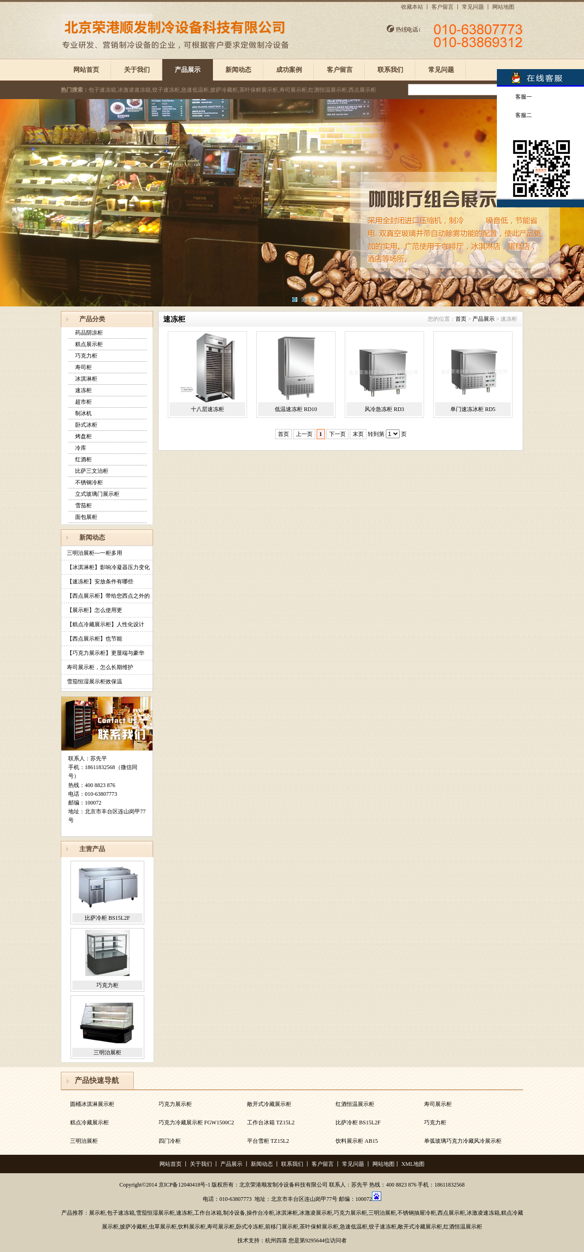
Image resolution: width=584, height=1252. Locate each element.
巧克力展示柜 (175, 1104)
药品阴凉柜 (89, 332)
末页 (358, 434)
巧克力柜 (86, 356)
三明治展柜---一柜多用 (94, 553)
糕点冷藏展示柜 (89, 1122)
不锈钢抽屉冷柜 (416, 1213)
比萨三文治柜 (91, 471)
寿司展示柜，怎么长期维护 (100, 667)
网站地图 (503, 7)
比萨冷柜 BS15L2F (107, 918)
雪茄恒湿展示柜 (155, 1213)
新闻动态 (238, 69)
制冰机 (83, 413)
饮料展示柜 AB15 (357, 1141)
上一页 (304, 434)
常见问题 (473, 7)
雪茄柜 (83, 505)
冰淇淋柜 (86, 379)
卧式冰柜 (86, 425)
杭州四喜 (276, 1240)
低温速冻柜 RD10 (296, 409)
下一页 (337, 434)
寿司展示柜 (438, 1104)
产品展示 (188, 69)
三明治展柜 (107, 1052)
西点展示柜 (451, 1213)
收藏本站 (412, 7)
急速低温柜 (353, 1226)
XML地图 (413, 1164)
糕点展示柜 (89, 344)
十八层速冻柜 (207, 409)
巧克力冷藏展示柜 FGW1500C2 (196, 1122)
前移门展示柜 (281, 1226)
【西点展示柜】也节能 (94, 638)
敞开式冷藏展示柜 (269, 1104)
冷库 (80, 448)
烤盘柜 (83, 436)
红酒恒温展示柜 (355, 1104)
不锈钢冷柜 (89, 482)
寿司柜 (83, 367)
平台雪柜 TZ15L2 (268, 1141)
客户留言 (442, 7)
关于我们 (137, 69)
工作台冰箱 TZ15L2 (271, 1122)
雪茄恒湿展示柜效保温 (94, 681)
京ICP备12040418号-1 (185, 1184)
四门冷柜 (170, 1141)
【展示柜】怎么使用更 (94, 610)
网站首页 (86, 69)
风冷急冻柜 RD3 (384, 409)
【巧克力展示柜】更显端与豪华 (105, 653)
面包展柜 (86, 517)
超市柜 (83, 402)
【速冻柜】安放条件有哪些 (100, 581)
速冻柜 (83, 390)
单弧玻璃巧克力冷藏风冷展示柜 (462, 1141)
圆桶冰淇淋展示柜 (92, 1104)
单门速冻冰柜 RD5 (473, 409)
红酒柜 (83, 459)
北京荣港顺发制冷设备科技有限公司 (283, 1184)
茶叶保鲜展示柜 (319, 1226)
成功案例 (289, 69)
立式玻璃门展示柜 (97, 494)
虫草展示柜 (163, 1226)
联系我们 (390, 69)
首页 (460, 319)
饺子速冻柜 (382, 1226)
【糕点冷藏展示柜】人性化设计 (105, 624)
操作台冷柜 (260, 1213)
